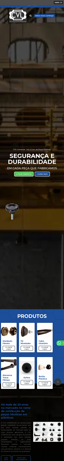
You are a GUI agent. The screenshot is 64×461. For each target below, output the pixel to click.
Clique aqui (8, 348)
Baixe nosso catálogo (44, 16)
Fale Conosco (23, 174)
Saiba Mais (42, 174)
